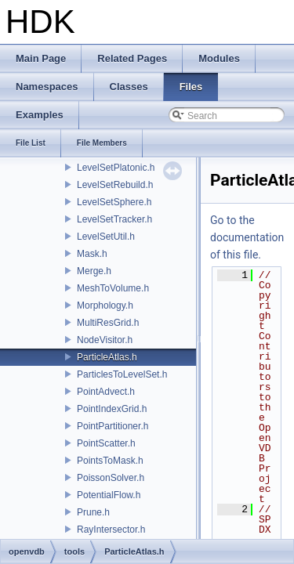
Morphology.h (105, 305)
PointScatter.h (106, 443)
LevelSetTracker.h (114, 219)
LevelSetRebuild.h (115, 184)
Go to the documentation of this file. (247, 237)
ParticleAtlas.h (107, 357)
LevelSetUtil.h (106, 236)
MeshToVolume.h (113, 288)
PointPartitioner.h (112, 426)
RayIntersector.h (111, 529)
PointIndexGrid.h (112, 408)
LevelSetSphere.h (114, 202)
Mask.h (92, 253)
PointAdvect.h (106, 391)
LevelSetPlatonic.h (115, 167)
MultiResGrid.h (108, 322)
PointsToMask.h (110, 460)
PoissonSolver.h (110, 477)
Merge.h (94, 271)
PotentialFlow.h (108, 495)
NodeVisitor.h (104, 339)
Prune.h (93, 512)
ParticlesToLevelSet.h (122, 374)
